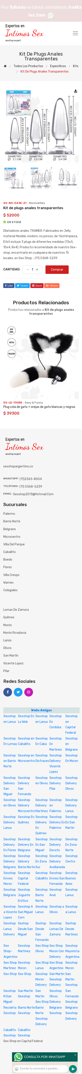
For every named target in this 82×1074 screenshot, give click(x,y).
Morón (7, 625)
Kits (76, 66)
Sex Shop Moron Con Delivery (56, 951)
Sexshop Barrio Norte (41, 895)
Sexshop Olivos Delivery (55, 996)
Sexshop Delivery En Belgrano (25, 844)
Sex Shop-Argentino (10, 951)
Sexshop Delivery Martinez (41, 805)
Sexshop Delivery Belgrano (9, 861)
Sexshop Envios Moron (9, 878)
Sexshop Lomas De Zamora (56, 929)
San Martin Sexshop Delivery (57, 979)
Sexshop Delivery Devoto (55, 844)
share (52, 285)
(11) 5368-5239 (30, 486)
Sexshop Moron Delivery (41, 979)
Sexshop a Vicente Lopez (10, 912)
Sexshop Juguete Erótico (24, 895)
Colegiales (10, 590)
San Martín (10, 655)
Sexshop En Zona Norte (71, 844)
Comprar (57, 269)
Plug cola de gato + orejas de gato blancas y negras (39, 407)
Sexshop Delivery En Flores (9, 844)
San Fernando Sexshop (72, 996)
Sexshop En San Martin (71, 822)
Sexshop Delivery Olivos (71, 783)
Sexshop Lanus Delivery (9, 929)
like (9, 285)
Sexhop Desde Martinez (71, 929)
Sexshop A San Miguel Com (25, 912)
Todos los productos (28, 66)
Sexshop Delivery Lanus (71, 805)
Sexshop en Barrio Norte (9, 761)
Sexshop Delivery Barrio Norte (26, 861)
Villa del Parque (14, 544)
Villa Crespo (11, 575)
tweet (22, 285)
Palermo (9, 514)
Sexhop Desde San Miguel (25, 929)
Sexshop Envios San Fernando (57, 878)
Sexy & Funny (34, 402)
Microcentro (11, 537)
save (37, 285)
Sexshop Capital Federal (24, 878)
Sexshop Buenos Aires (71, 878)
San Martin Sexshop (71, 979)
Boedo (7, 559)
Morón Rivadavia (14, 633)
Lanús (7, 640)
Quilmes (8, 617)
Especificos (58, 66)
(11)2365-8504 (31, 479)
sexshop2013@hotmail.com (33, 494)
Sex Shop (10, 974)
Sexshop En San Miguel (41, 844)
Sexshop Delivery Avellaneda (57, 861)
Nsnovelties (37, 203)
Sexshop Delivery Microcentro (26, 805)
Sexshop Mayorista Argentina (72, 951)
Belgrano (9, 529)
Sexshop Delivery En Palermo (57, 822)
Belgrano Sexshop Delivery (71, 1013)
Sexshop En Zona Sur (41, 861)
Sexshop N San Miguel (9, 996)
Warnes (8, 582)
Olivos (7, 648)
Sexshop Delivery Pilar (55, 783)
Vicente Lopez (13, 663)
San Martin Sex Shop (42, 996)
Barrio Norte (11, 521)
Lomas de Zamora (16, 610)
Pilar (6, 671)
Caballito (9, 552)
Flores (7, 567)
